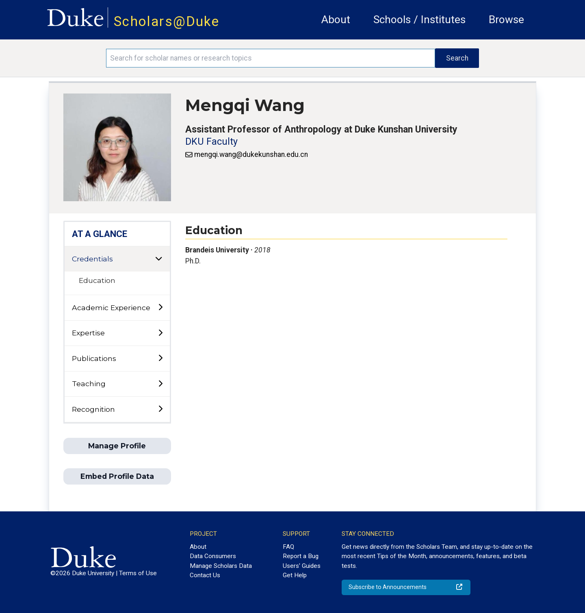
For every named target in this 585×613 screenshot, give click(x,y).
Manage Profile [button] (117, 445)
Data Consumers (213, 556)
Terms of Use (138, 573)
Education (97, 280)
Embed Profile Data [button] (117, 476)
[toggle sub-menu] (160, 307)
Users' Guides (302, 566)
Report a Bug (300, 556)
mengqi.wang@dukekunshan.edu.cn (251, 154)
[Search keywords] (270, 58)
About (335, 19)
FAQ (288, 546)
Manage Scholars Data (221, 566)
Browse (506, 19)
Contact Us (205, 575)
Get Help (295, 575)
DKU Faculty (211, 141)
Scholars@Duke (166, 21)
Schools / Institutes (419, 19)
